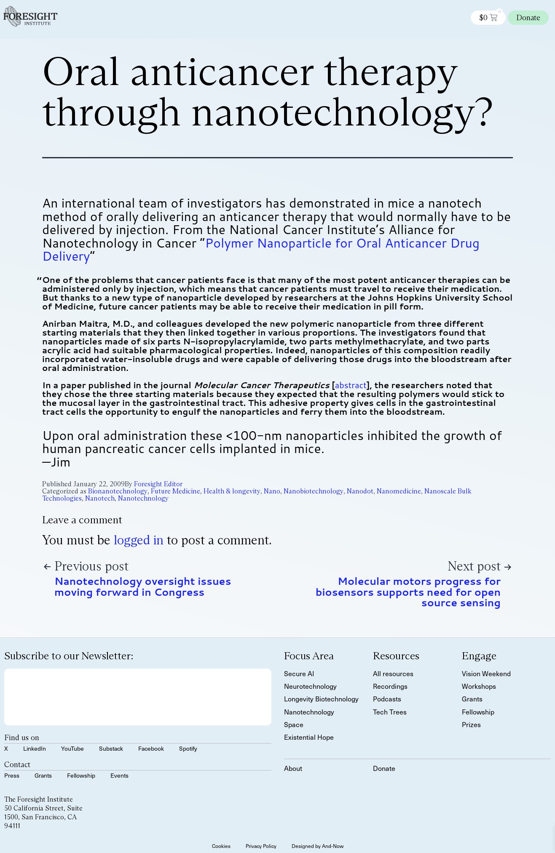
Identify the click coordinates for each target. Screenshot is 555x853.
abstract (351, 385)
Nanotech (100, 498)
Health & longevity (232, 491)
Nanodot (360, 491)
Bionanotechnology (117, 491)
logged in (139, 540)
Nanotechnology (143, 498)
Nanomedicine (399, 491)
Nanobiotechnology (313, 491)
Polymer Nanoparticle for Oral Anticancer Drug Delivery (261, 249)
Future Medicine (175, 491)
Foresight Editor (158, 484)
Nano (272, 491)
